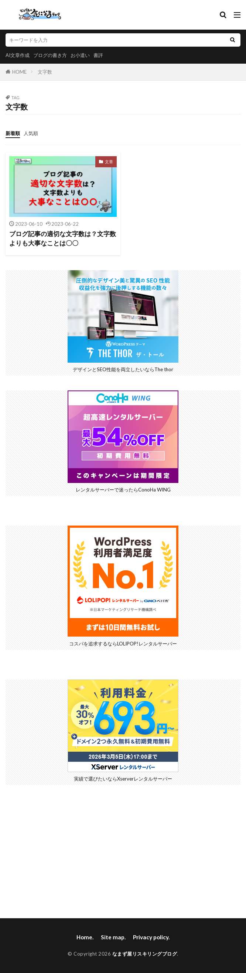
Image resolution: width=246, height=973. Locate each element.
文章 (109, 161)
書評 (98, 55)
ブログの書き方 (50, 55)
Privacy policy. (151, 937)
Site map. (113, 937)
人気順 (31, 133)
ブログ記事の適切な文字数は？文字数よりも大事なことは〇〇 (62, 238)
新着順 (13, 133)
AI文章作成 (18, 55)
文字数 (45, 72)
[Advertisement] (123, 851)
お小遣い (80, 55)
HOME (19, 72)
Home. (84, 937)
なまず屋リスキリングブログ (144, 954)
